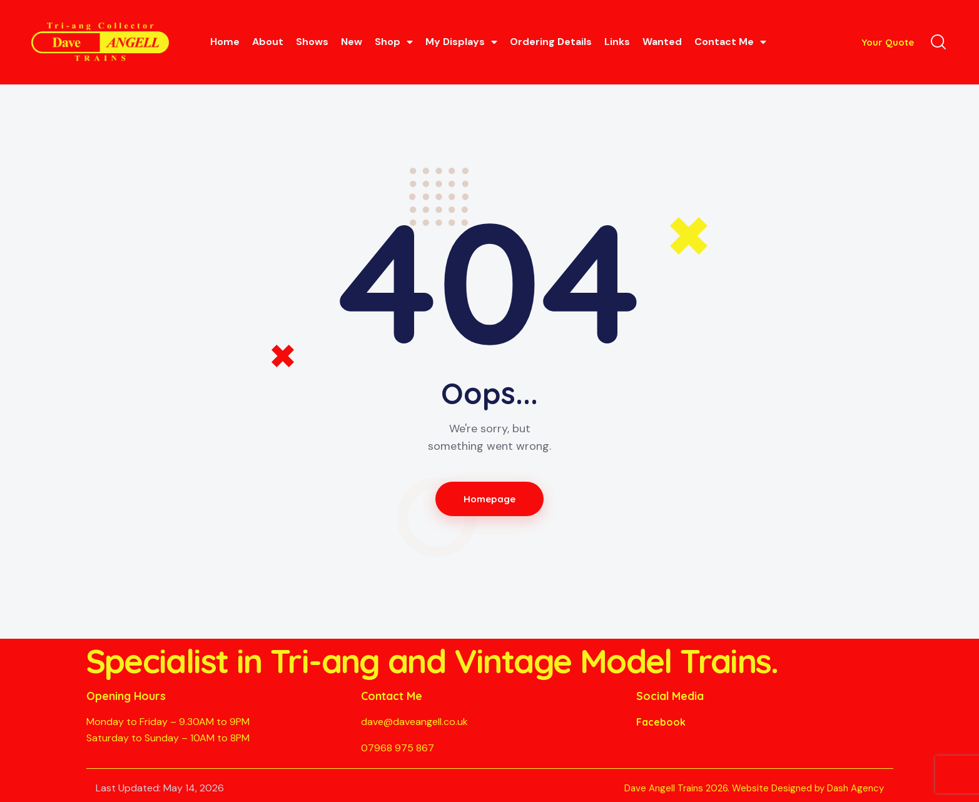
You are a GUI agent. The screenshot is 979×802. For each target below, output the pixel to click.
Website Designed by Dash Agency (808, 788)
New (351, 41)
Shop (394, 42)
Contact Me (730, 42)
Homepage (489, 499)
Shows (312, 41)
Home (225, 41)
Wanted (662, 41)
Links (617, 41)
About (267, 41)
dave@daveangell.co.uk (414, 721)
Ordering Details (551, 41)
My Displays (461, 42)
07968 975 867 (397, 747)
